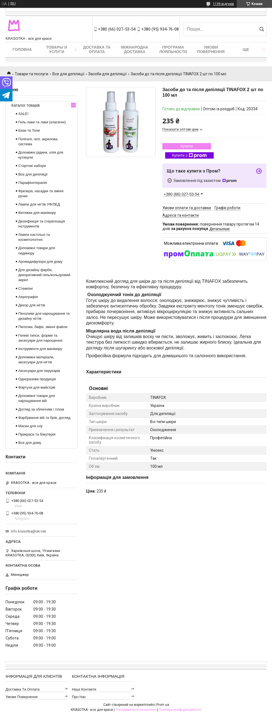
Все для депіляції (68, 74)
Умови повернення (211, 49)
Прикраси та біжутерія (37, 434)
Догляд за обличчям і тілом (41, 409)
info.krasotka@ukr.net (28, 531)
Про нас (79, 697)
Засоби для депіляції (107, 74)
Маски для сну (30, 426)
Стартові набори (32, 166)
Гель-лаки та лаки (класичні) (42, 122)
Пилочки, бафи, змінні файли (42, 327)
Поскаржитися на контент (135, 710)
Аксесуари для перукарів (39, 371)
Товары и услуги (56, 49)
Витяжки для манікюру (37, 213)
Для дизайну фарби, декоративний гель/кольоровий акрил (44, 275)
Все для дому (29, 443)
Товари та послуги (31, 74)
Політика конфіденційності (180, 710)
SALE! (23, 114)
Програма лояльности (173, 49)
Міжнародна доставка (134, 49)
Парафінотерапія (32, 183)
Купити (186, 146)
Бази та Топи (29, 130)
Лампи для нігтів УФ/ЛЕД (39, 204)
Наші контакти (84, 689)
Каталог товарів (25, 105)
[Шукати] (261, 29)
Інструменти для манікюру (40, 349)
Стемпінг (25, 288)
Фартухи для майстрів (36, 387)
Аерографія (28, 297)
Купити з (189, 155)
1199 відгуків (223, 4)
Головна (22, 49)
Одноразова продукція (37, 379)
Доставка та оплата (97, 49)
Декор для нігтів (31, 305)
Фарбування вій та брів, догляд (44, 418)
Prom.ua (162, 705)
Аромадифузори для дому (40, 261)
